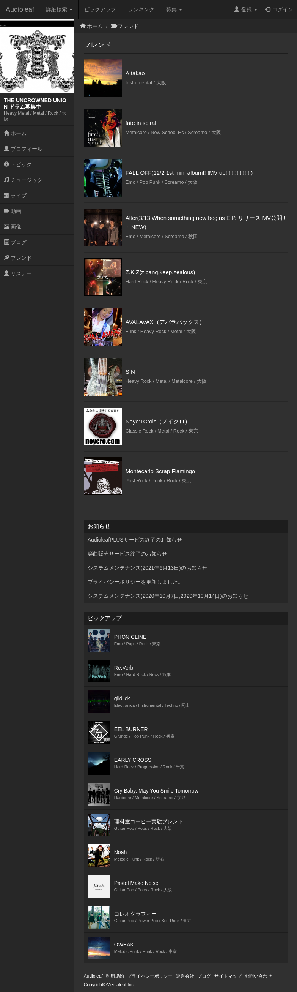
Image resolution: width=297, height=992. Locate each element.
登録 (245, 9)
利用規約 (115, 976)
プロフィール (23, 149)
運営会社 (185, 976)
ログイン (279, 9)
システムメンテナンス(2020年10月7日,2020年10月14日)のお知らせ (168, 596)
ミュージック (23, 180)
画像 (12, 227)
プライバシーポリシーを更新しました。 (135, 582)
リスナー (18, 273)
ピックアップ (100, 9)
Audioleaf (20, 9)
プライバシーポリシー (150, 976)
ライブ (15, 196)
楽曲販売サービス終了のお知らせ (127, 554)
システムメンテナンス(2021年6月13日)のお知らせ (147, 568)
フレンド (18, 258)
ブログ (15, 242)
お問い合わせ (258, 976)
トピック (18, 164)
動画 (12, 211)
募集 (174, 9)
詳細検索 (59, 9)
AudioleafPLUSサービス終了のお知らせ (135, 540)
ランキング (141, 9)
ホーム (15, 133)
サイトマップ (228, 976)
